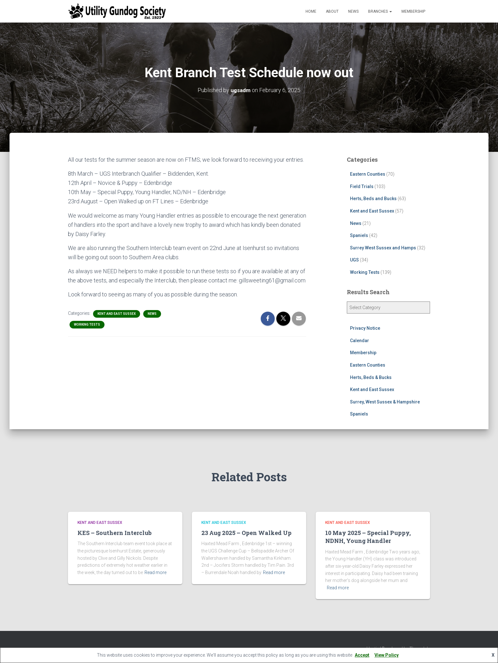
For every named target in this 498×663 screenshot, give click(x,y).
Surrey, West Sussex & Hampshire (385, 401)
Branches (380, 11)
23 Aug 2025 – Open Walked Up (246, 533)
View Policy (386, 655)
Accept (362, 655)
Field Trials (362, 186)
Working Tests (87, 324)
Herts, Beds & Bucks (371, 377)
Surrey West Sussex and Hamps (383, 247)
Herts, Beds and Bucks (373, 198)
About (332, 11)
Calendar (359, 340)
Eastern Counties (367, 174)
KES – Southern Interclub (114, 533)
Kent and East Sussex (117, 313)
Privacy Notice (365, 328)
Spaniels (359, 235)
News (353, 11)
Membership (413, 11)
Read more (155, 572)
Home (311, 11)
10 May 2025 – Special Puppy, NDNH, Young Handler (368, 537)
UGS (354, 259)
